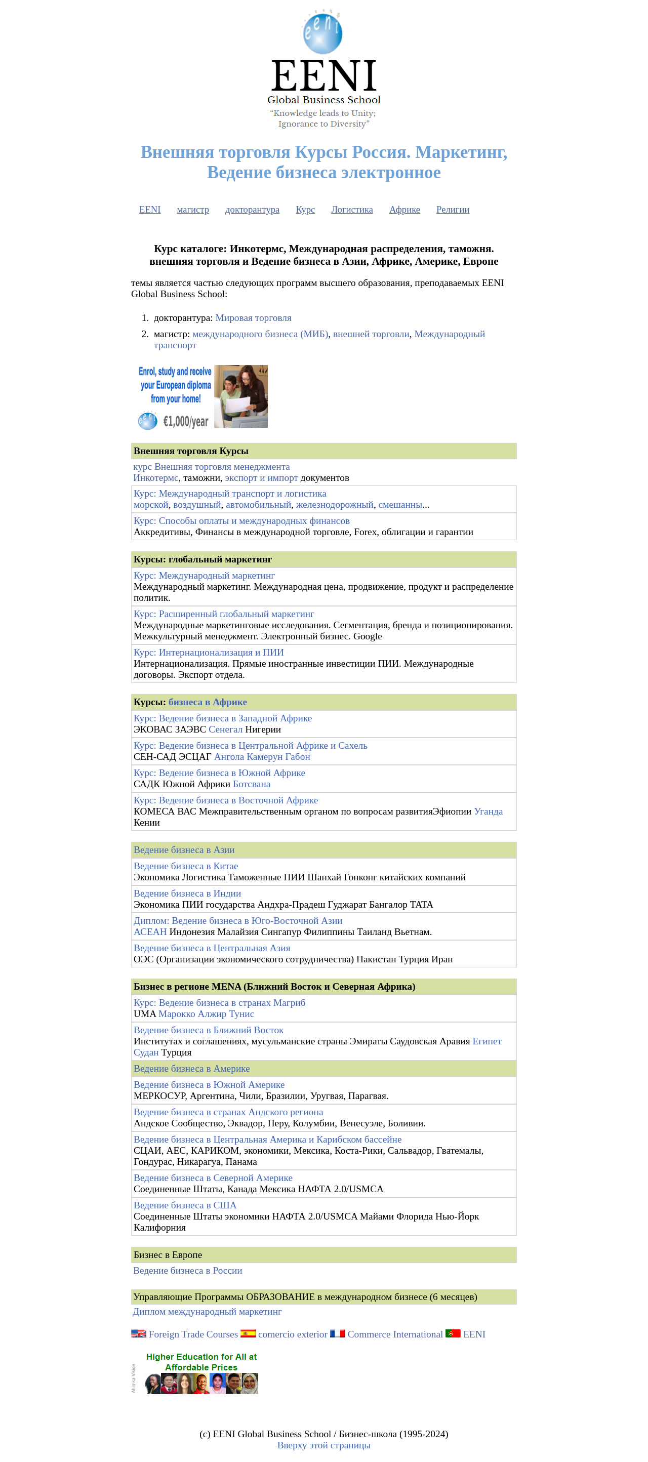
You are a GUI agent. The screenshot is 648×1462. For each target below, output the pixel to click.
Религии (452, 209)
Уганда (488, 811)
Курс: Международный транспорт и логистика (230, 493)
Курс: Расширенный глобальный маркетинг (224, 613)
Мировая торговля (254, 317)
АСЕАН (150, 931)
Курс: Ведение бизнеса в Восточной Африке (226, 800)
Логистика (352, 209)
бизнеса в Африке (208, 702)
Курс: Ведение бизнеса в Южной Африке (219, 772)
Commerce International (395, 1334)
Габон (298, 756)
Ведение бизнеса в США (185, 1205)
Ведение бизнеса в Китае (186, 866)
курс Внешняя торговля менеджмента (211, 466)
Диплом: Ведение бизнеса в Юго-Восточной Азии (238, 920)
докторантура (252, 209)
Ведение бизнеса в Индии (187, 893)
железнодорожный (335, 504)
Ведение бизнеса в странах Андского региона (228, 1112)
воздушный (197, 504)
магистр (193, 209)
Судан (146, 1052)
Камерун (265, 756)
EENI (149, 209)
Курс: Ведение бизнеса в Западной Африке (223, 718)
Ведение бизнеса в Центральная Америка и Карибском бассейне (268, 1139)
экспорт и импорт (261, 477)
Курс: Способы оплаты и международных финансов (242, 520)
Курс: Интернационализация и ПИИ (209, 652)
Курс (305, 209)
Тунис (241, 1013)
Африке (404, 209)
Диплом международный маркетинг (207, 1311)
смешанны (401, 504)
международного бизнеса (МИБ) (260, 334)
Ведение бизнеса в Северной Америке (213, 1177)
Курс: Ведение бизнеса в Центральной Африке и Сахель (251, 745)
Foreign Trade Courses (184, 1334)
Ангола (229, 756)
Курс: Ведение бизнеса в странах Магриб (220, 1002)
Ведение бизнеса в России (187, 1270)
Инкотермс (155, 477)
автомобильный (258, 504)
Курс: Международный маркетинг (204, 575)
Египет (487, 1041)
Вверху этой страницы (324, 1445)
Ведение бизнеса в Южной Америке (209, 1084)
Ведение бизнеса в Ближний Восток (209, 1030)
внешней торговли (371, 334)
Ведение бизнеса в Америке (192, 1068)
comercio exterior (293, 1334)
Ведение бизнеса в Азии (184, 849)
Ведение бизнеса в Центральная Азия (212, 948)
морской (151, 504)
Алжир (211, 1013)
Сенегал (225, 729)
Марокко (176, 1013)
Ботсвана (251, 784)
